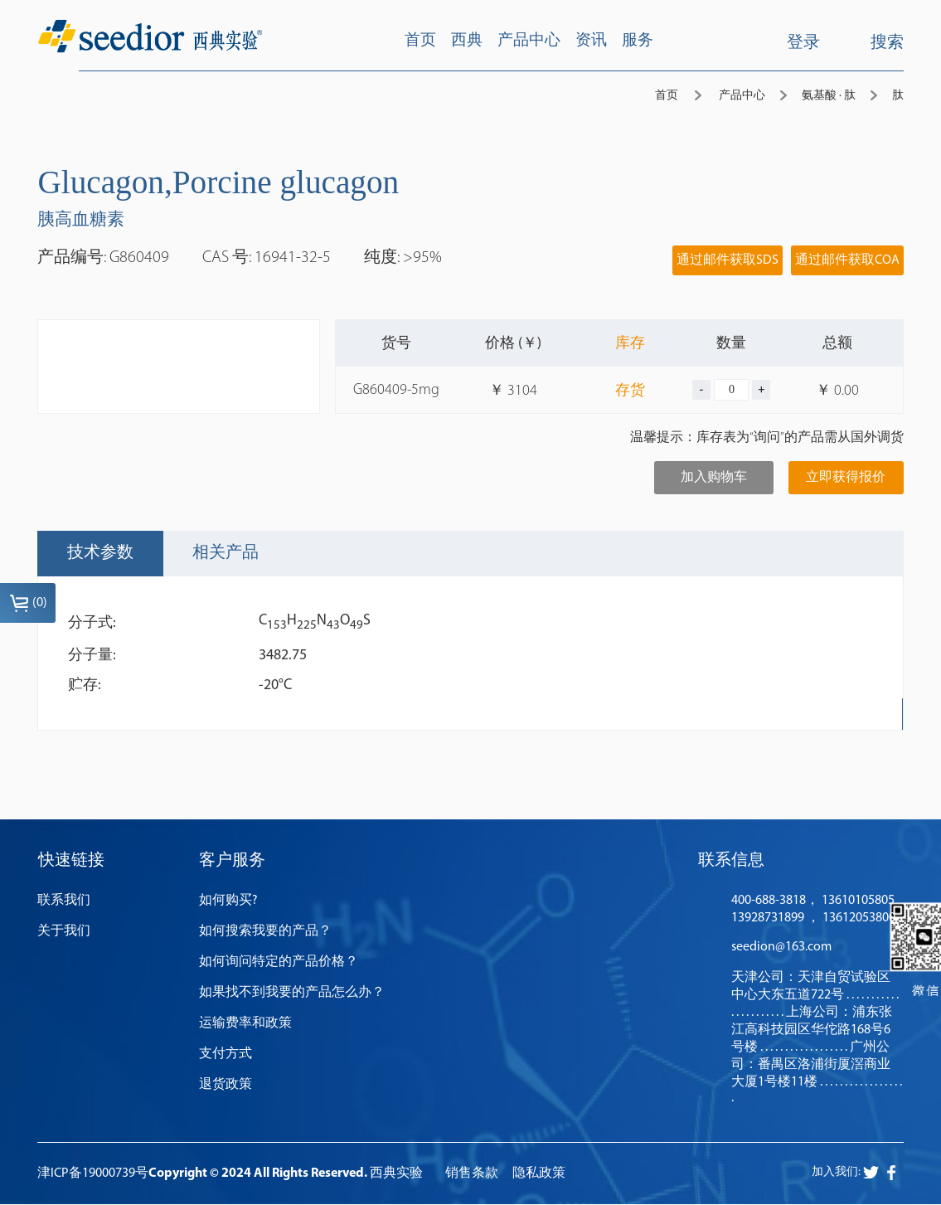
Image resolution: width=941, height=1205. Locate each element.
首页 (666, 96)
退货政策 (225, 1085)
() (28, 603)
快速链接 (70, 861)
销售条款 (471, 1175)
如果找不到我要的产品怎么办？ (292, 993)
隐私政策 (538, 1175)
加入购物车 (714, 477)
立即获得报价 (845, 477)
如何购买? (228, 901)
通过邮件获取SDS (728, 260)
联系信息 (731, 861)
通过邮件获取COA (847, 260)
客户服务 (232, 861)
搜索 (874, 41)
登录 (803, 43)
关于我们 (63, 932)
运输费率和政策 (245, 1024)
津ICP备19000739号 (92, 1175)
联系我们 (63, 901)
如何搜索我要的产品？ (265, 932)
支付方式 (225, 1055)
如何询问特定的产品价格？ (278, 962)
